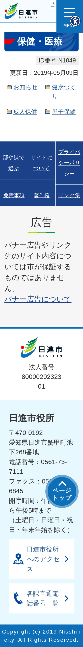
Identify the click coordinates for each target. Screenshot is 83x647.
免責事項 (14, 195)
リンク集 (69, 195)
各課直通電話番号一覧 (43, 598)
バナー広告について (37, 299)
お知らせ (25, 87)
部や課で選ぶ (14, 163)
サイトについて (42, 163)
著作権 (42, 195)
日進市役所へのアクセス (43, 558)
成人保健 (25, 111)
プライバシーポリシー (69, 163)
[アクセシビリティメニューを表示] (75, 20)
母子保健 (64, 111)
